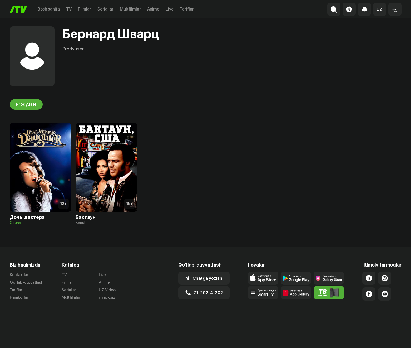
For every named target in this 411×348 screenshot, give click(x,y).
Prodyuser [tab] (26, 104)
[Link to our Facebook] (368, 294)
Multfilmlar (130, 9)
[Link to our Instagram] (384, 278)
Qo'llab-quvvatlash (26, 282)
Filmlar (84, 9)
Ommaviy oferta (350, 338)
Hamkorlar (19, 297)
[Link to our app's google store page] (296, 278)
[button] (379, 9)
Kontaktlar (19, 274)
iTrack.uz (107, 297)
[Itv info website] (329, 292)
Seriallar (105, 9)
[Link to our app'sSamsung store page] (329, 278)
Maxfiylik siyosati (386, 338)
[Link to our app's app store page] (263, 278)
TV (69, 9)
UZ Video (107, 290)
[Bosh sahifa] (18, 9)
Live (170, 9)
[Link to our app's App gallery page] (296, 292)
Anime (153, 9)
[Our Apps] (263, 292)
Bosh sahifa (49, 9)
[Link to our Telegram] (368, 278)
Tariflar (187, 9)
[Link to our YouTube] (384, 294)
